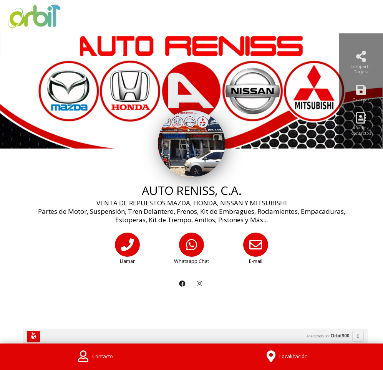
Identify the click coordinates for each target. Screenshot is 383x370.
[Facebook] (183, 283)
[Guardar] (361, 95)
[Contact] (95, 357)
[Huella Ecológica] (33, 336)
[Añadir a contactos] (361, 126)
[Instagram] (200, 283)
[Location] (287, 357)
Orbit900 (340, 336)
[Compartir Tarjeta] (361, 64)
